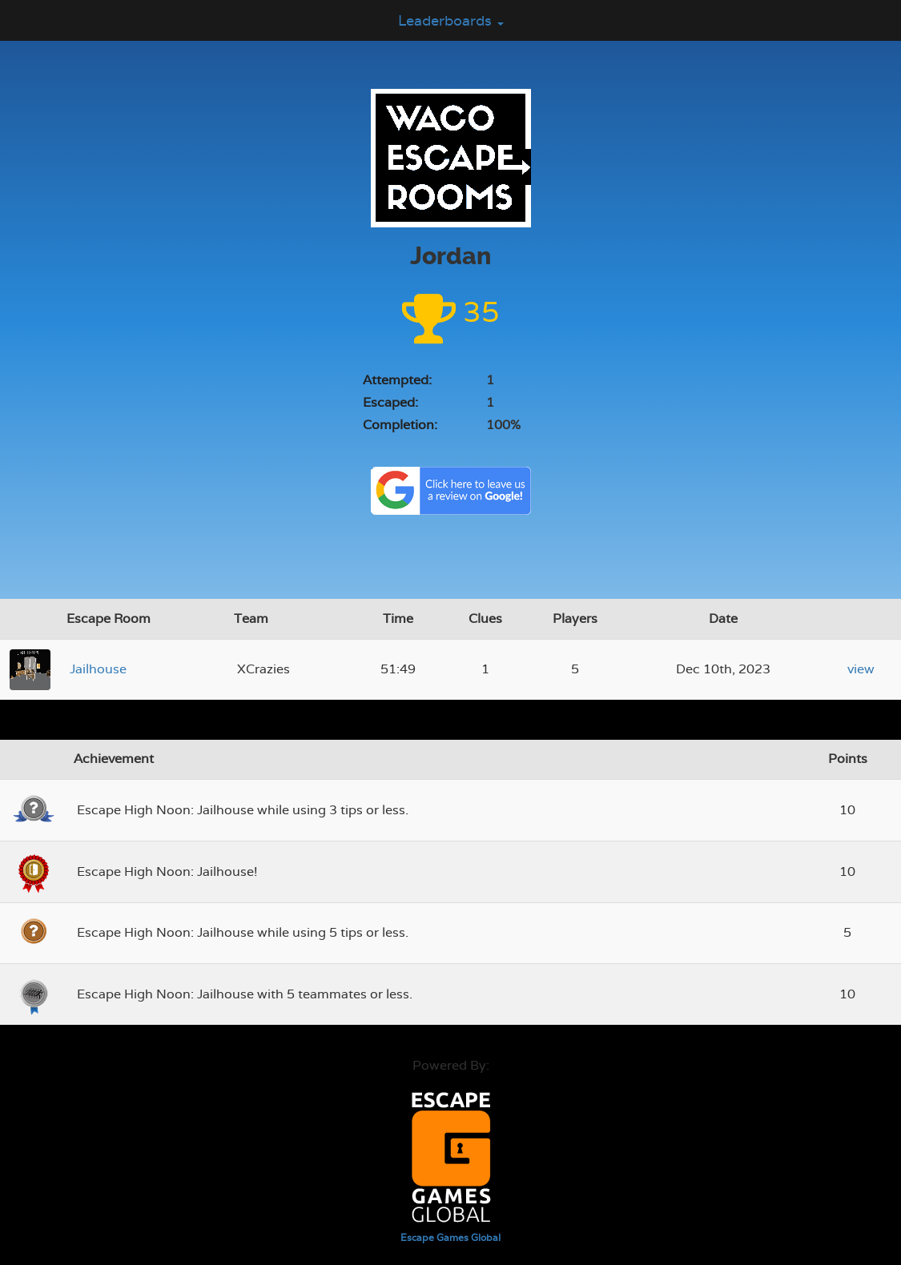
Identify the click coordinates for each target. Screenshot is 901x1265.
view (861, 669)
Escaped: (390, 402)
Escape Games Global (450, 1237)
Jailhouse (98, 669)
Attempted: (397, 379)
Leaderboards (451, 20)
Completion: (400, 424)
